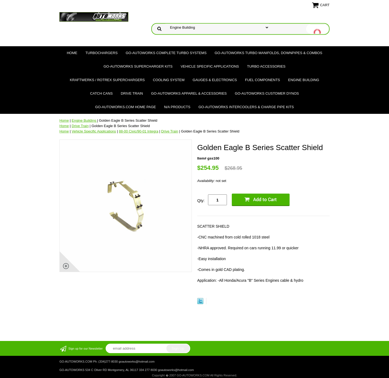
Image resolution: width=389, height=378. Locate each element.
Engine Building (303, 80)
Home (72, 53)
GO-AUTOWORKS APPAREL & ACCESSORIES (189, 93)
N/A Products (177, 107)
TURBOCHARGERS (101, 53)
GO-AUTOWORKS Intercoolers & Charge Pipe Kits (246, 107)
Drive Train (132, 93)
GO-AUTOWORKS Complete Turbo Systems (166, 53)
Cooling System (169, 80)
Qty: (201, 200)
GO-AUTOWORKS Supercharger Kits (137, 66)
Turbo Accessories (266, 66)
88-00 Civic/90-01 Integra (138, 131)
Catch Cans (101, 93)
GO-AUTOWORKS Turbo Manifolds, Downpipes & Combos (268, 53)
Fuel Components (262, 80)
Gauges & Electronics (215, 80)
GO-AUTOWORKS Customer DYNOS (267, 93)
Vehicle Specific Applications (210, 66)
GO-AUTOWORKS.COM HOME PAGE (125, 107)
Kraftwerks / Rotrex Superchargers (107, 80)
